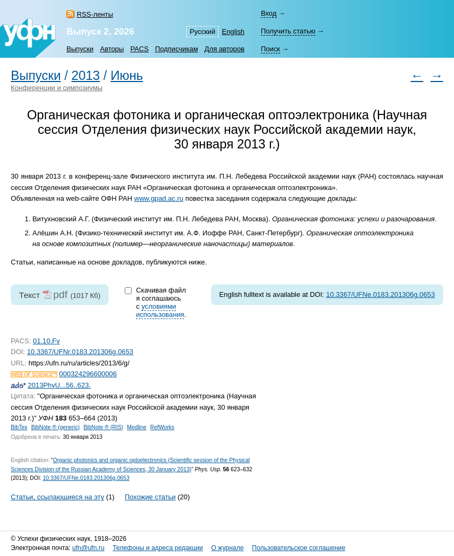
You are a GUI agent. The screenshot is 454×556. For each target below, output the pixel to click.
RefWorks (162, 427)
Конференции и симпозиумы (57, 88)
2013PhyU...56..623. (59, 385)
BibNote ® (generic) (55, 427)
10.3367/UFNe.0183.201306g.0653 (380, 294)
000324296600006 (88, 374)
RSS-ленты (95, 14)
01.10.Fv (46, 341)
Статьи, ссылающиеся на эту (57, 497)
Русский (202, 32)
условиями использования (160, 310)
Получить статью (288, 31)
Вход (268, 13)
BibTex (19, 427)
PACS (139, 49)
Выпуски (79, 49)
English (233, 32)
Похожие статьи (150, 497)
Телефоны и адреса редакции (158, 548)
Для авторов (225, 49)
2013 (85, 76)
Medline (136, 427)
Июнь (127, 76)
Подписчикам (176, 49)
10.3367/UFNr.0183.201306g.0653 (80, 352)
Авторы (112, 49)
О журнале (227, 548)
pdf (60, 294)
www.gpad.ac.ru (159, 198)
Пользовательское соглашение (298, 548)
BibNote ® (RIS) (104, 427)
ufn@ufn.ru (88, 548)
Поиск (270, 49)
